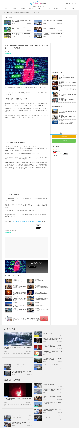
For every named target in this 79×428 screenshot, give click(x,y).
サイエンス (39, 8)
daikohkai (13, 24)
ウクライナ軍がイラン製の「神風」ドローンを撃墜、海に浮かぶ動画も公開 (66, 346)
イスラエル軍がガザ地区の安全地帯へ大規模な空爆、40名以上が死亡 (42, 377)
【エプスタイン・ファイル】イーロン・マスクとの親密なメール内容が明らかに (18, 28)
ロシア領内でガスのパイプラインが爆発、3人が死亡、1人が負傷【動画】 (66, 333)
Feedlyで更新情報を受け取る (64, 134)
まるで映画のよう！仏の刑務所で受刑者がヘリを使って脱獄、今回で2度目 (17, 408)
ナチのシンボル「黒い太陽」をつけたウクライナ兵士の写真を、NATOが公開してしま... (66, 326)
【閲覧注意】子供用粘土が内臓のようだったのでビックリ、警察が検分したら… (33, 313)
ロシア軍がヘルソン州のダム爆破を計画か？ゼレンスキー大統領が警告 (42, 346)
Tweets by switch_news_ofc (39, 390)
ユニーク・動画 (47, 8)
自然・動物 (31, 8)
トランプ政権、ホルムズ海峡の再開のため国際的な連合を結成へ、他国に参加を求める (67, 116)
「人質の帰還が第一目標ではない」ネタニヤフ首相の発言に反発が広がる (42, 371)
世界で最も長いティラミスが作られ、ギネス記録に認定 (67, 77)
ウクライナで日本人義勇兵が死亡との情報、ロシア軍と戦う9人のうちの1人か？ (66, 339)
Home (6, 8)
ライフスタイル (72, 8)
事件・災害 (7, 46)
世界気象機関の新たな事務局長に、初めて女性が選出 (17, 397)
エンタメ (64, 8)
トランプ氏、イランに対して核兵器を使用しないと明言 (42, 364)
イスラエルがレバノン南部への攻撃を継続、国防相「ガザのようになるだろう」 (66, 357)
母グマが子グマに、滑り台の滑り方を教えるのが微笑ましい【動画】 (66, 21)
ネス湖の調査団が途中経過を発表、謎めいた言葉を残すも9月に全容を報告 (17, 403)
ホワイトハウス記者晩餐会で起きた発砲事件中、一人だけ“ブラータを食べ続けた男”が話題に (67, 82)
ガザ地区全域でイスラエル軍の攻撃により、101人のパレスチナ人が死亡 (66, 377)
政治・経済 (23, 8)
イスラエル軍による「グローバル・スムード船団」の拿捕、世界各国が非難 (42, 357)
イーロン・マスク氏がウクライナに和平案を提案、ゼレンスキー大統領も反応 (42, 333)
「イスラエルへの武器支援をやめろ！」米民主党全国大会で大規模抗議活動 (66, 371)
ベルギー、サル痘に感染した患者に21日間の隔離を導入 (42, 21)
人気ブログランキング (55, 148)
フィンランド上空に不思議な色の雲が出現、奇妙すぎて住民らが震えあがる (18, 21)
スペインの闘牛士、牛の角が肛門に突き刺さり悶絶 (67, 71)
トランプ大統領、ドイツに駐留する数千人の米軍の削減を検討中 (67, 105)
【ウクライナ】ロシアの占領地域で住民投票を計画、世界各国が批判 (66, 28)
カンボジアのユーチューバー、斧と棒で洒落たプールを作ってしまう (42, 28)
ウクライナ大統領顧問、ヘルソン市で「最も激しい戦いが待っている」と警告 (42, 339)
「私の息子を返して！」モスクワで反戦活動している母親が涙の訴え (17, 392)
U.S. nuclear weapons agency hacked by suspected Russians (27, 214)
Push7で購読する (63, 129)
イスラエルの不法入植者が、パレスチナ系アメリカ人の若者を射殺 (66, 364)
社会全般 (14, 8)
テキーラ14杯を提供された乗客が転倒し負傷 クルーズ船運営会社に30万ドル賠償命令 (19, 298)
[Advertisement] (26, 124)
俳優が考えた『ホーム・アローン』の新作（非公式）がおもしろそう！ (19, 313)
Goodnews (56, 8)
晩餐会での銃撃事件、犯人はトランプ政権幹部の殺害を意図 (67, 88)
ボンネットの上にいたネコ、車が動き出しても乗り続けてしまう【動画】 (42, 326)
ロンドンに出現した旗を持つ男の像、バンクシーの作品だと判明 (67, 111)
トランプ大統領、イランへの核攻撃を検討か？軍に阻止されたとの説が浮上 (19, 287)
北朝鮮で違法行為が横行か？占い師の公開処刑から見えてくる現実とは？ (17, 414)
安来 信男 (61, 24)
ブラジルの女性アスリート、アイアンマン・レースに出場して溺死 (67, 94)
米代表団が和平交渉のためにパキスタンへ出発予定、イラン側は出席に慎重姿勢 (19, 292)
